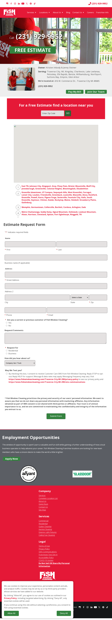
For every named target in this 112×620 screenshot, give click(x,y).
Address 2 (9, 291)
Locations (43, 12)
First (7, 249)
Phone (8, 315)
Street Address (12, 280)
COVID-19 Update (46, 562)
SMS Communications (48, 553)
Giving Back (43, 506)
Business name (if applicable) (17, 263)
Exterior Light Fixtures (48, 534)
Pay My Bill (74, 91)
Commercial (43, 522)
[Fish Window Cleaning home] (10, 12)
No (8, 325)
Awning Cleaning (45, 531)
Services (30, 12)
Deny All (64, 613)
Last (59, 249)
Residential (12, 352)
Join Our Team (95, 91)
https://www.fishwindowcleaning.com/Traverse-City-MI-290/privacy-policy (43, 381)
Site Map (42, 511)
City (6, 302)
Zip (91, 302)
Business (11, 355)
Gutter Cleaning (45, 528)
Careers (90, 12)
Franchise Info (102, 12)
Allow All (11, 613)
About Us (57, 12)
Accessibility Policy (46, 559)
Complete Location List (48, 500)
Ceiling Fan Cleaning (47, 537)
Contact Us (77, 12)
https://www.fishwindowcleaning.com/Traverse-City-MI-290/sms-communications (47, 383)
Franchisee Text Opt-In (48, 556)
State (73, 302)
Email (50, 315)
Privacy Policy (44, 550)
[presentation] (56, 392)
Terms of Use (44, 547)
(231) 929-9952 (97, 3)
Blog (68, 12)
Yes (8, 322)
